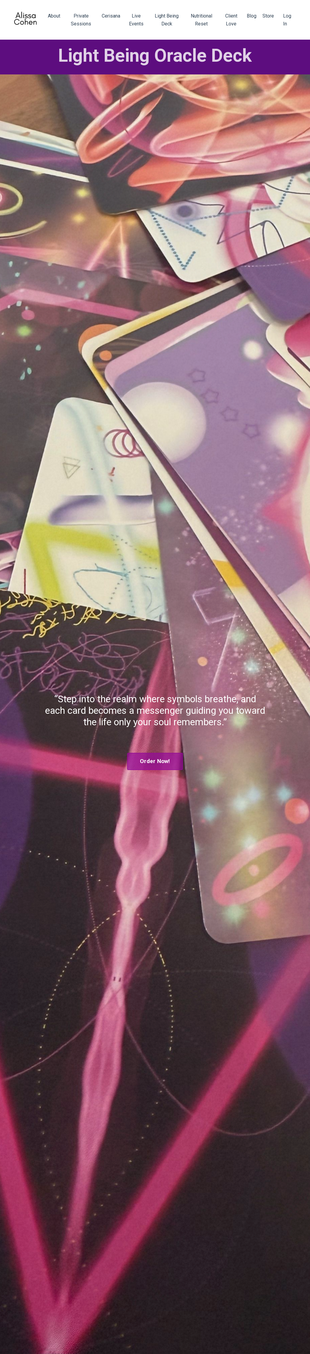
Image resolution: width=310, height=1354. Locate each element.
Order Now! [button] (155, 761)
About (54, 16)
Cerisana (111, 16)
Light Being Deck (167, 20)
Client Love (231, 20)
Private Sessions (81, 20)
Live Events (136, 20)
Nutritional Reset (201, 20)
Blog (251, 16)
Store (268, 16)
